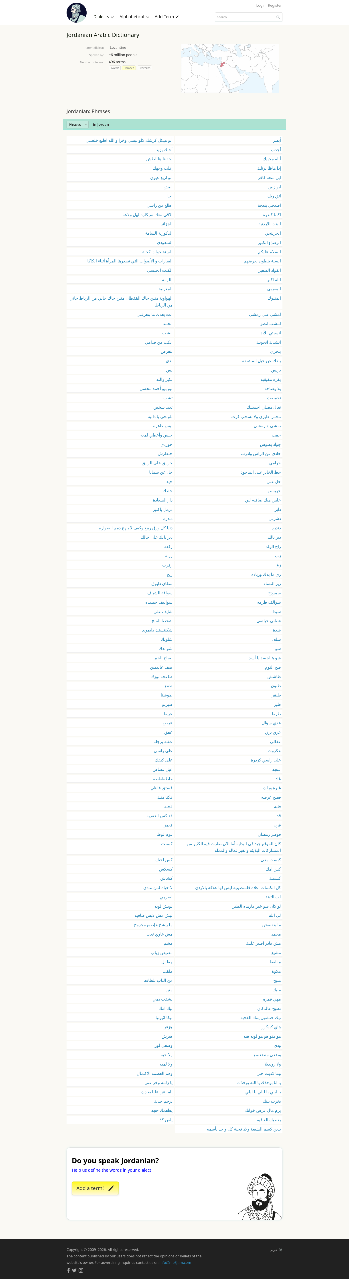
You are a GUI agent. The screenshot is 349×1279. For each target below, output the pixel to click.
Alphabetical (134, 17)
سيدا (277, 611)
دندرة (167, 518)
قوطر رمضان (269, 834)
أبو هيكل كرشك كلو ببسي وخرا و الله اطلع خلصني (129, 140)
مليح (277, 980)
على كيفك (163, 760)
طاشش (274, 676)
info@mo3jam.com (175, 1262)
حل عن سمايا (160, 472)
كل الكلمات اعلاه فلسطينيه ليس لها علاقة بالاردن (238, 887)
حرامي (275, 463)
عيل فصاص (162, 769)
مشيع (276, 952)
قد (279, 815)
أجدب (276, 149)
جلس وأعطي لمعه (156, 435)
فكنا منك (164, 797)
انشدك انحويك (268, 342)
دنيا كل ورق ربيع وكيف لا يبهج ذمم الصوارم (135, 528)
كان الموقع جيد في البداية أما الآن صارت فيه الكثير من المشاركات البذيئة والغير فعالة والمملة (234, 846)
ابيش (168, 187)
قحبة (168, 806)
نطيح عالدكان (269, 1008)
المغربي (274, 289)
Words (115, 68)
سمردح (274, 593)
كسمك (275, 878)
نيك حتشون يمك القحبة (260, 1017)
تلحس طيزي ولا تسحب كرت (256, 416)
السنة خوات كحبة (157, 252)
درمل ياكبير (162, 509)
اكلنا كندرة (272, 214)
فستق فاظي (161, 788)
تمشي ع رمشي (267, 425)
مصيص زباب (161, 952)
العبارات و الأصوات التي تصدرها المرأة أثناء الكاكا (129, 261)
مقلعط (275, 962)
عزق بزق (273, 732)
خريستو (274, 490)
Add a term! (95, 1188)
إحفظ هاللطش (159, 159)
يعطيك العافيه (269, 1120)
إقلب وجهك (162, 168)
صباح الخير (163, 658)
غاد (278, 779)
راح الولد (273, 546)
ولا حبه (166, 1055)
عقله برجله (163, 741)
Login (261, 5)
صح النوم (273, 667)
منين (168, 990)
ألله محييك (272, 159)
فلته (277, 806)
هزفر (168, 1027)
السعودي (164, 242)
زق (278, 565)
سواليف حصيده (158, 602)
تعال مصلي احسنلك (264, 407)
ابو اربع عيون (161, 177)
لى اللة (275, 915)
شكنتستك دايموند (157, 630)
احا (169, 196)
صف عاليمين (161, 667)
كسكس (165, 869)
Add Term (167, 17)
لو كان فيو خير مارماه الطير (257, 906)
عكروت (274, 750)
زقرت (167, 565)
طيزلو (167, 704)
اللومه (167, 279)
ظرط (276, 714)
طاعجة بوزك (161, 676)
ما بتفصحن (271, 925)
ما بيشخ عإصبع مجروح (153, 925)
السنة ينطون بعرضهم (262, 261)
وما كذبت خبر (269, 1073)
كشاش (166, 878)
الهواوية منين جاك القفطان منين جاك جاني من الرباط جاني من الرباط (120, 301)
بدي (169, 360)
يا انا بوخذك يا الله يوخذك (259, 1082)
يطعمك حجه (161, 1110)
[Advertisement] (174, 100)
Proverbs (144, 68)
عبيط (167, 714)
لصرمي (166, 897)
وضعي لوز (163, 1045)
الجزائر (166, 224)
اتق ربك (274, 196)
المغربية (165, 289)
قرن (277, 825)
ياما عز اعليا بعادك (156, 1092)
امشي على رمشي (265, 314)
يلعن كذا (165, 1120)
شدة (277, 630)
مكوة (276, 971)
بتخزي (275, 351)
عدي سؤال (271, 723)
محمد (276, 934)
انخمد (167, 323)
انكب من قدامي (158, 342)
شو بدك (165, 648)
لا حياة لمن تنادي (157, 887)
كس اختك (163, 860)
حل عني (274, 481)
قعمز (168, 825)
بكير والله (164, 379)
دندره (276, 528)
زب (278, 555)
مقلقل (166, 962)
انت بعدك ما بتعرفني (154, 314)
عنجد (276, 769)
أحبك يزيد (164, 149)
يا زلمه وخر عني (158, 1082)
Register (275, 5)
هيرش (167, 1036)
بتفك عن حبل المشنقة (261, 360)
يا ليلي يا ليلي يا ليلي (263, 1092)
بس (169, 370)
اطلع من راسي (159, 205)
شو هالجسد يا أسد (265, 658)
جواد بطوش (270, 444)
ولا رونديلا (272, 1064)
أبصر (277, 140)
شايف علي (163, 611)
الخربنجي (273, 233)
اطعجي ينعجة (269, 205)
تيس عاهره (162, 425)
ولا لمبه (166, 1064)
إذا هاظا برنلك (269, 168)
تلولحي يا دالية (160, 416)
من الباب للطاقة (158, 980)
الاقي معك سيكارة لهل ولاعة (147, 214)
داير (278, 509)
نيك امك (165, 1008)
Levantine (118, 47)
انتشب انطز (270, 323)
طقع (168, 685)
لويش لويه (163, 906)
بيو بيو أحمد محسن (156, 388)
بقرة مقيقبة (270, 379)
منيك (276, 990)
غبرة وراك (272, 788)
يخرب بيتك (271, 1101)
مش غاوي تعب (159, 934)
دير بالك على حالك (156, 537)
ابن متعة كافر (269, 177)
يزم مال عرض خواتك (262, 1110)
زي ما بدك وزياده (266, 574)
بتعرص (166, 351)
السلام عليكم (269, 252)
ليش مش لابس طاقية (153, 915)
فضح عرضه (271, 797)
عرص (167, 723)
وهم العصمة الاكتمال (154, 1073)
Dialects (103, 17)
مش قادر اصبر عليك (263, 943)
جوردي (166, 444)
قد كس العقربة (159, 815)
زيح (169, 574)
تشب (167, 398)
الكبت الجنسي (159, 270)
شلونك (166, 639)
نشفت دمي (162, 999)
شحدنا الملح (162, 620)
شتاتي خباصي (268, 620)
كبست (166, 843)
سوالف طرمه (269, 602)
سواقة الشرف (159, 593)
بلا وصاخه (272, 388)
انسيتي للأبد (270, 333)
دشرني (275, 518)
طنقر (276, 695)
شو (278, 648)
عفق (168, 732)
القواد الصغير (269, 270)
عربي (276, 1249)
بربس (276, 370)
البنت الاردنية (269, 224)
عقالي (275, 741)
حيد (169, 481)
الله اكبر (274, 279)
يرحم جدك (163, 1101)
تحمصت (274, 398)
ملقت (167, 971)
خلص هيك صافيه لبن (263, 500)
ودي (277, 1045)
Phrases (129, 68)
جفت (276, 435)
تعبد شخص (162, 407)
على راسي (163, 750)
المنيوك (274, 298)
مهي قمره (272, 999)
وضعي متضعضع (267, 1055)
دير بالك (274, 537)
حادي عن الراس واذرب (261, 453)
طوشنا (166, 695)
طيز (277, 704)
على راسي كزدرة (266, 760)
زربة (168, 555)
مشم (168, 943)
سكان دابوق (161, 583)
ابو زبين (274, 187)
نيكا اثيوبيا (164, 1017)
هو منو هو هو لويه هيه (262, 1036)
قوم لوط (164, 834)
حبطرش (165, 453)
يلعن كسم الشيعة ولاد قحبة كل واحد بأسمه (244, 1129)
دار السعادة (162, 500)
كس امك (273, 869)
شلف (276, 639)
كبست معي (271, 860)
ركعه (168, 546)
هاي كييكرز (271, 1027)
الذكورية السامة (158, 233)
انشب (167, 333)
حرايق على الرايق (157, 463)
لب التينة (273, 897)
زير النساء (272, 583)
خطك (167, 490)
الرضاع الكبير (269, 242)
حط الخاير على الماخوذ (261, 472)
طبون (276, 685)
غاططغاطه (162, 779)
